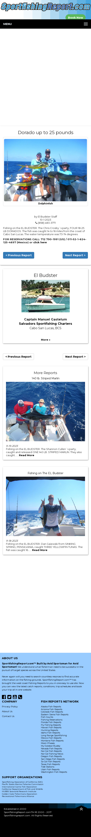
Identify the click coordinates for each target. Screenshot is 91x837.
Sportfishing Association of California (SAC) (22, 782)
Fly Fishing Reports (51, 725)
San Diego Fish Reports (53, 759)
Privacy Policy (10, 706)
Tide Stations (47, 766)
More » (45, 339)
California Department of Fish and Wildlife (22, 789)
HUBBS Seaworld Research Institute (19, 791)
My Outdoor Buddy (50, 745)
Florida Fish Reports (51, 722)
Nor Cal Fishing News (52, 753)
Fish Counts (47, 717)
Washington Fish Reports (54, 772)
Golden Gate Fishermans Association (19, 794)
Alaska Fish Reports (51, 706)
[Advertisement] (45, 77)
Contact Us (8, 716)
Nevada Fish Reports (51, 748)
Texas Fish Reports (50, 764)
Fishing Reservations (51, 719)
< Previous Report (19, 255)
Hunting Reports (49, 730)
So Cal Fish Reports (50, 761)
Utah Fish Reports (50, 769)
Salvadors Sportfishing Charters (45, 324)
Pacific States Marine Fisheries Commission (22, 784)
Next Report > (75, 255)
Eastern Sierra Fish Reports (54, 714)
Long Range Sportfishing (54, 735)
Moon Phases (48, 743)
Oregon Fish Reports (51, 756)
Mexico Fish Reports (51, 738)
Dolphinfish (45, 203)
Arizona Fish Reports (51, 709)
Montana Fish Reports (52, 740)
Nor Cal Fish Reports (51, 751)
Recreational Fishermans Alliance (18, 796)
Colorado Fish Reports (52, 711)
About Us (7, 711)
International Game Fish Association (19, 787)
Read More (26, 455)
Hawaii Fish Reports (51, 727)
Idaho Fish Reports (50, 732)
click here (40, 242)
